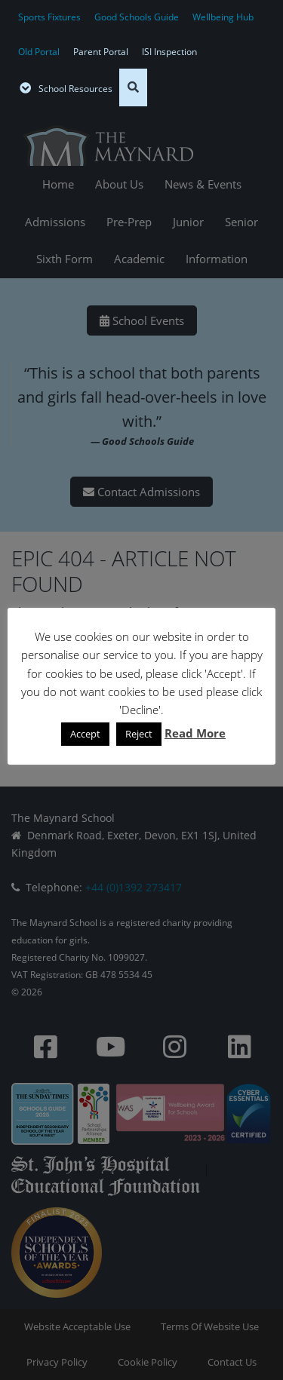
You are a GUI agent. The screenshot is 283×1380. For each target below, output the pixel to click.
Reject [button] (138, 734)
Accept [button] (85, 734)
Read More (195, 733)
